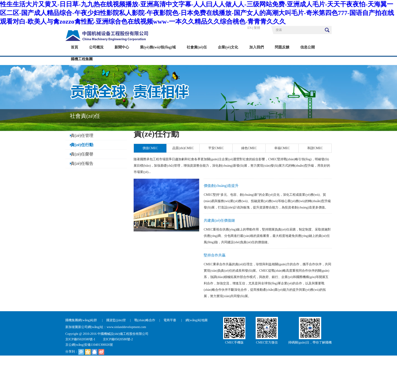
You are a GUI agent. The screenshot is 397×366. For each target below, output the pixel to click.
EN (249, 28)
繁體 (257, 28)
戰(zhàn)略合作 (144, 320)
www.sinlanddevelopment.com (126, 327)
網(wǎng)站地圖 (197, 320)
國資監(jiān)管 (116, 320)
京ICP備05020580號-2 (118, 339)
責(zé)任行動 (82, 145)
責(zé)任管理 (82, 135)
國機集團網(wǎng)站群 (81, 320)
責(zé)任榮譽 (82, 154)
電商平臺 (170, 320)
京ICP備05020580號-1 (80, 339)
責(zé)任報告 (82, 163)
